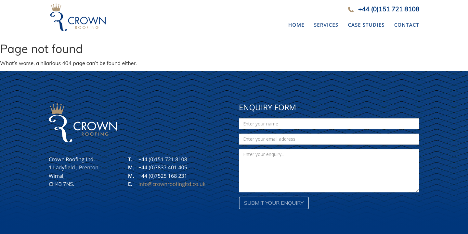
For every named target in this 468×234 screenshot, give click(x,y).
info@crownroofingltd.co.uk (171, 184)
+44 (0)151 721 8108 (388, 9)
